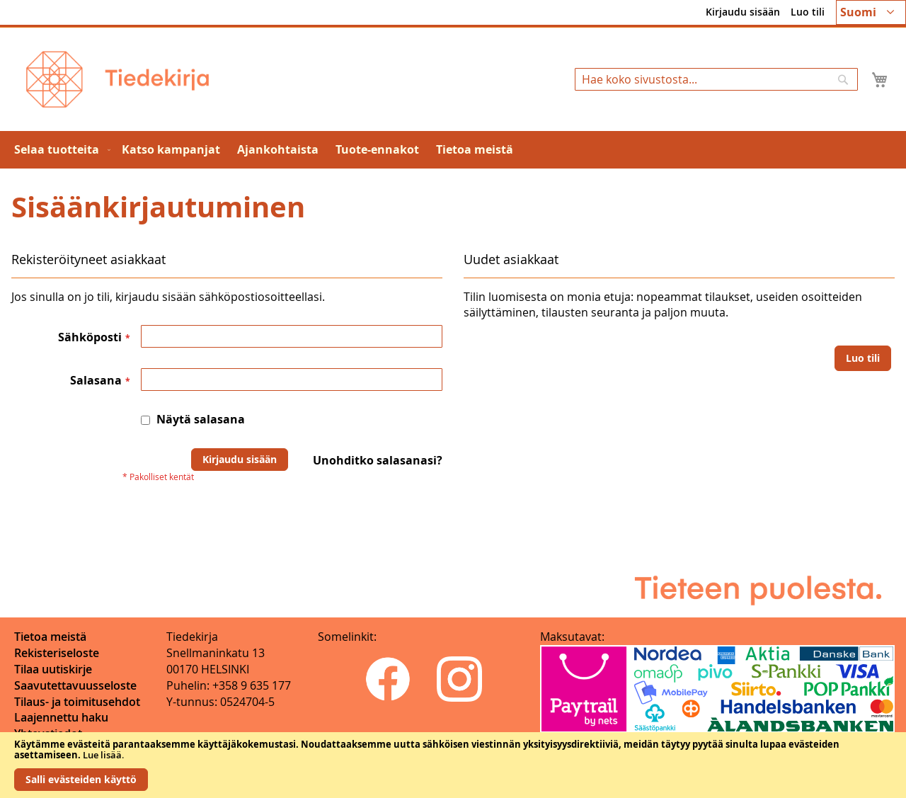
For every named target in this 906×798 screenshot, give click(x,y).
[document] (453, 765)
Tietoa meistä (50, 636)
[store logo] (117, 79)
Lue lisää (102, 754)
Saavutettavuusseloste (75, 685)
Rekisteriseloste (56, 653)
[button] (871, 12)
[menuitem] (59, 150)
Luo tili (808, 11)
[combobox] (716, 79)
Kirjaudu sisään (743, 11)
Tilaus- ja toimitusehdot (77, 701)
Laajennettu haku (61, 717)
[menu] (453, 150)
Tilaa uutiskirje (53, 669)
